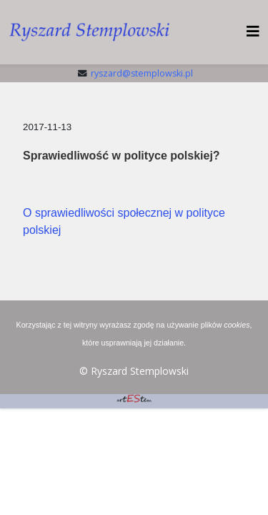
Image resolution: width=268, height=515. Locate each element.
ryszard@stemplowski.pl (142, 73)
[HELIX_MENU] (253, 31)
